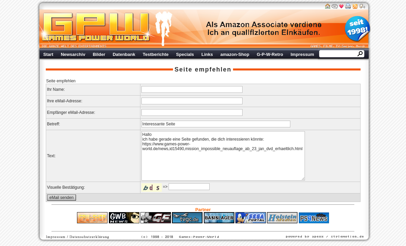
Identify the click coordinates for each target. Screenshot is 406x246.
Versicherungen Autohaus (224, 226)
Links (207, 54)
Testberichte (156, 54)
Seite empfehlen (202, 69)
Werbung (264, 28)
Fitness (191, 226)
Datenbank (124, 54)
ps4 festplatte (169, 226)
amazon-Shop (234, 54)
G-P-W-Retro (270, 54)
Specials (185, 54)
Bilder (99, 54)
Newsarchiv (73, 54)
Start (48, 54)
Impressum (302, 54)
